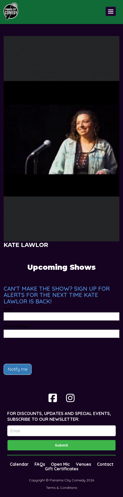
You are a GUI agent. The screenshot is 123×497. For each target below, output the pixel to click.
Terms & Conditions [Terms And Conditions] (61, 487)
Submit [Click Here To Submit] (61, 445)
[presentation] (40, 350)
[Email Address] (61, 430)
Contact (105, 464)
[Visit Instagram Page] (70, 398)
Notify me (17, 369)
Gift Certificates (61, 469)
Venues (83, 464)
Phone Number (16, 326)
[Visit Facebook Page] (52, 398)
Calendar (19, 464)
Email (8, 309)
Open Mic (60, 464)
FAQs (39, 464)
